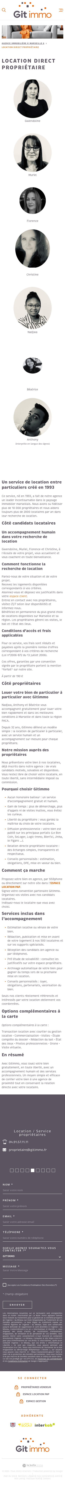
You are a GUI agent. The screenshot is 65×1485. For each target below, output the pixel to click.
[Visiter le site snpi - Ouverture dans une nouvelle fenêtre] (12, 1425)
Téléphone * (13, 1232)
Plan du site (10, 1476)
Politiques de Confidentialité (50, 1359)
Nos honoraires (44, 1476)
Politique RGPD (33, 1478)
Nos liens (19, 1478)
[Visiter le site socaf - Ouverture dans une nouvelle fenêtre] (25, 1425)
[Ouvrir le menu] (61, 10)
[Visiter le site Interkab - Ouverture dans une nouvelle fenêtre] (45, 1425)
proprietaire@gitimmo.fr (28, 1150)
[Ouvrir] (4, 10)
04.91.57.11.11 (18, 1142)
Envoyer (17, 1304)
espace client (18, 596)
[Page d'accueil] (32, 10)
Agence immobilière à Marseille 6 (23, 43)
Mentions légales (26, 1476)
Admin (58, 1476)
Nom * (8, 1184)
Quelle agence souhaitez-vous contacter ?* (29, 1249)
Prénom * (11, 1200)
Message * (11, 1266)
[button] (12, 1170)
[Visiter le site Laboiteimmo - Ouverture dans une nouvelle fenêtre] (32, 1465)
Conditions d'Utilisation (18, 1361)
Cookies (47, 1479)
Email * (9, 1216)
